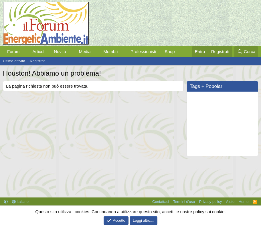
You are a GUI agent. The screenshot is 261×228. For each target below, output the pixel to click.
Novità (60, 51)
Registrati (38, 61)
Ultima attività (14, 61)
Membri (110, 51)
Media (85, 51)
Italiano (20, 201)
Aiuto (230, 201)
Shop (170, 51)
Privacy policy (210, 201)
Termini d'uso (184, 201)
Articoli (38, 51)
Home (244, 201)
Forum (13, 51)
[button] (24, 51)
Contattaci (160, 201)
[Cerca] (246, 51)
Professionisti (143, 51)
